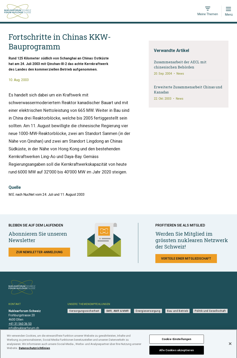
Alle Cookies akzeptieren (176, 352)
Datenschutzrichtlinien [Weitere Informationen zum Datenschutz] (34, 350)
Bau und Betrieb (177, 310)
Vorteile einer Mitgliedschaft (186, 258)
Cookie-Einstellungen (176, 341)
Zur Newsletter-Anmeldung (39, 252)
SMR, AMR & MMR (117, 310)
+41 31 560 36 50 (20, 323)
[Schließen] (230, 346)
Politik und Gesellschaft (210, 310)
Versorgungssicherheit (84, 310)
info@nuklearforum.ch (24, 328)
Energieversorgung (148, 310)
